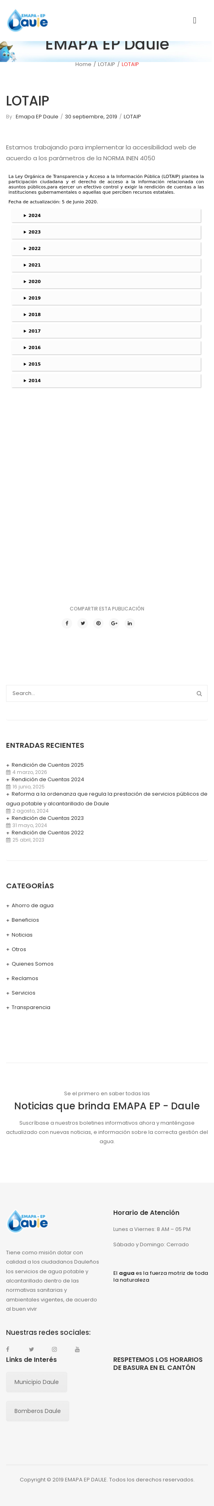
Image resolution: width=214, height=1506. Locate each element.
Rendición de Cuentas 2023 (48, 818)
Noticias (22, 935)
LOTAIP (106, 64)
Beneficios (25, 920)
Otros (19, 949)
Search (199, 693)
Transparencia (31, 1007)
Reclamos (25, 978)
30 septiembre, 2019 (91, 116)
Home (83, 64)
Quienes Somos (33, 964)
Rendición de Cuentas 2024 (48, 779)
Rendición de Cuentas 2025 (48, 765)
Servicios (23, 993)
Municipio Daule (37, 1382)
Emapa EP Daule (37, 116)
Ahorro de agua (33, 905)
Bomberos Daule (38, 1411)
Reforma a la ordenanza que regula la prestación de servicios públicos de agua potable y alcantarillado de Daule (107, 798)
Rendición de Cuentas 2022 (48, 832)
